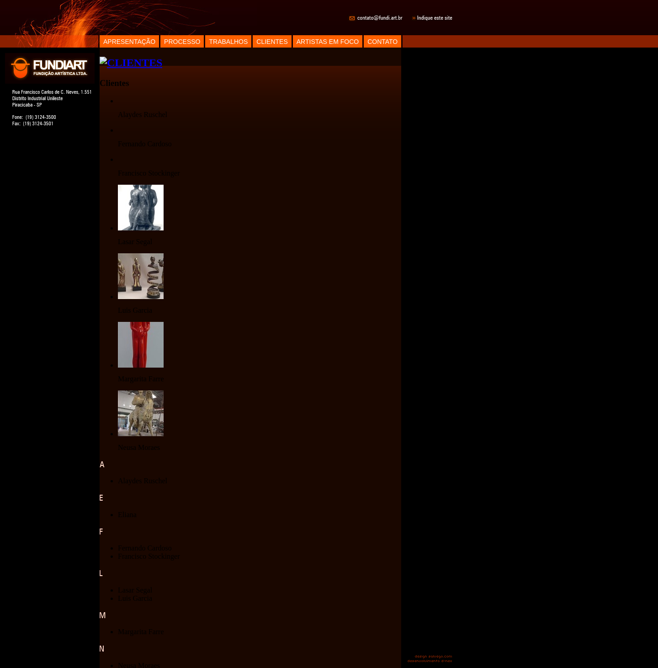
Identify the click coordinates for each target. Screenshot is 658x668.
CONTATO (382, 41)
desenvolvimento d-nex (429, 661)
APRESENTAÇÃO (129, 41)
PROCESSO (182, 41)
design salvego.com (433, 656)
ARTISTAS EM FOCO (328, 41)
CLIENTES (271, 41)
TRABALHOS (228, 41)
